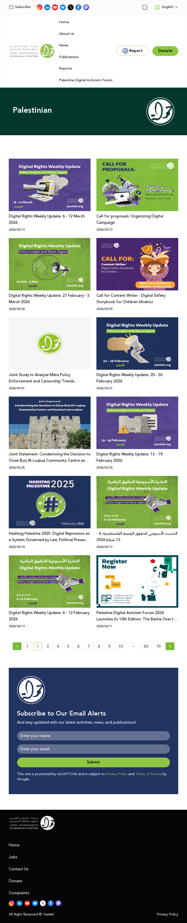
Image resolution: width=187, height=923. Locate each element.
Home (64, 22)
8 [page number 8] (99, 646)
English (164, 7)
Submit (93, 762)
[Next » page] (170, 646)
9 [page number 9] (109, 646)
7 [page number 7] (89, 646)
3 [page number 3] (48, 646)
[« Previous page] (17, 646)
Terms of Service (148, 774)
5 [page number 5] (68, 646)
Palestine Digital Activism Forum (85, 80)
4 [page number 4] (58, 646)
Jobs (13, 857)
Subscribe (20, 7)
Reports (65, 68)
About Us (67, 34)
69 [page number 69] (146, 646)
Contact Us (18, 869)
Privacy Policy (116, 774)
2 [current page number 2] (39, 647)
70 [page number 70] (158, 646)
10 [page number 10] (120, 646)
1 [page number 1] (27, 646)
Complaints (19, 893)
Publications (69, 57)
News (63, 45)
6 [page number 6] (78, 646)
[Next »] (170, 646)
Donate (15, 881)
